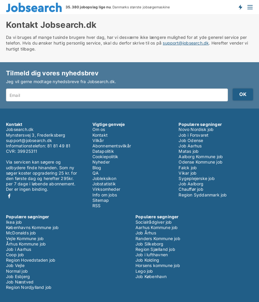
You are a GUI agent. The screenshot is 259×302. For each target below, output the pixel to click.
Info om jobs (104, 194)
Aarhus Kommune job (156, 227)
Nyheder (101, 161)
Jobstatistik (104, 183)
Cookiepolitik (105, 156)
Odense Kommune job (201, 161)
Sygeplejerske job (196, 178)
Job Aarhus (190, 145)
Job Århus (145, 232)
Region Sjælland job (155, 249)
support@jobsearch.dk (186, 42)
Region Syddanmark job (203, 194)
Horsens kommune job (157, 265)
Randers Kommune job (157, 238)
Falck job (188, 167)
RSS (96, 205)
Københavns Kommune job (32, 227)
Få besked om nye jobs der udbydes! (240, 7)
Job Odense (191, 140)
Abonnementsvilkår (111, 145)
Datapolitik (103, 151)
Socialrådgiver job (153, 222)
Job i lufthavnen (151, 254)
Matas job (189, 151)
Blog (96, 167)
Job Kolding (147, 260)
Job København (151, 276)
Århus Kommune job (26, 243)
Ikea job (14, 222)
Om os (98, 129)
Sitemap (100, 200)
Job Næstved (19, 281)
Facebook (9, 196)
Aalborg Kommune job (201, 156)
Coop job (15, 254)
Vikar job (187, 173)
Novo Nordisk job (196, 129)
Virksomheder (106, 189)
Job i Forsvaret (193, 135)
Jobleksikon (104, 178)
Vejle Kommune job (25, 238)
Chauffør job (191, 189)
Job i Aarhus (18, 249)
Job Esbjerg (18, 276)
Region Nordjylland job (28, 287)
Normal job (17, 271)
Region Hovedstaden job (30, 260)
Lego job (144, 271)
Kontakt (100, 135)
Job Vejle (15, 265)
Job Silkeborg (149, 243)
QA (95, 173)
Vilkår (98, 140)
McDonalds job (21, 232)
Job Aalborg (191, 183)
